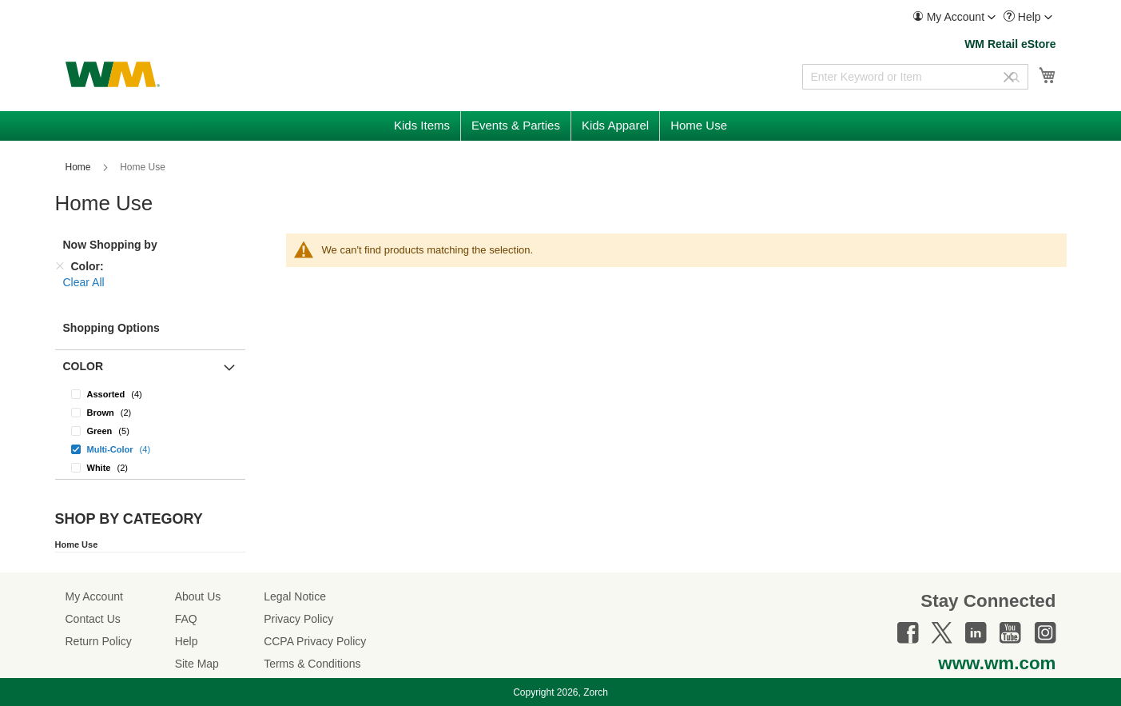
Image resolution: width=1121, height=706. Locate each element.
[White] (150, 467)
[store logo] (113, 74)
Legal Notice (295, 596)
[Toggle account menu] (992, 17)
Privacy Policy (298, 618)
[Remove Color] (60, 266)
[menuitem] (954, 17)
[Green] (150, 430)
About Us (198, 596)
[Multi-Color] (150, 449)
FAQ (186, 618)
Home (79, 167)
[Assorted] (150, 394)
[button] (954, 17)
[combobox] (915, 77)
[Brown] (150, 412)
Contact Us (93, 618)
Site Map (197, 663)
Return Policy (99, 641)
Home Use (76, 544)
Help (186, 641)
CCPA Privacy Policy (315, 641)
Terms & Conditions (312, 663)
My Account (94, 596)
